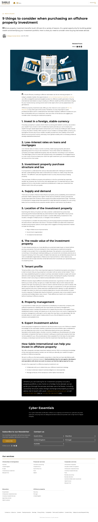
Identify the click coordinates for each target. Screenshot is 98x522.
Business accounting (69, 474)
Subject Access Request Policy (81, 512)
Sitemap (34, 512)
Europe (4, 468)
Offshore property (39, 489)
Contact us (7, 512)
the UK (69, 108)
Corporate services (70, 461)
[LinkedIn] (81, 46)
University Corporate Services (71, 470)
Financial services (39, 461)
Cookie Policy (68, 512)
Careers (19, 512)
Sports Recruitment (6, 498)
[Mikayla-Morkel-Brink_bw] (4, 36)
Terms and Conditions (58, 512)
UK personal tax (37, 466)
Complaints (48, 512)
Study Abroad (5, 491)
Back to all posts (8, 14)
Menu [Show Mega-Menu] (18, 3)
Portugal (35, 494)
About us (13, 512)
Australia (4, 464)
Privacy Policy (41, 512)
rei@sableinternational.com (56, 391)
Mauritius (24, 109)
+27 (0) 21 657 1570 (30, 393)
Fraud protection (26, 512)
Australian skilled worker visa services (73, 478)
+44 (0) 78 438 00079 (50, 393)
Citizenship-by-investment (8, 470)
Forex (34, 470)
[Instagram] (11, 446)
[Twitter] (77, 46)
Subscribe (9, 441)
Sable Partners (68, 480)
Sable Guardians (6, 500)
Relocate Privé (5, 472)
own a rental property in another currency (61, 97)
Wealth (35, 472)
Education (5, 489)
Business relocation (69, 476)
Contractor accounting (38, 464)
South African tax (37, 468)
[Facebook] (79, 46)
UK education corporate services (72, 468)
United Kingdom (6, 466)
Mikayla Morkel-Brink (13, 36)
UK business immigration (70, 464)
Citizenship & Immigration (10, 461)
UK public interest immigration (72, 466)
